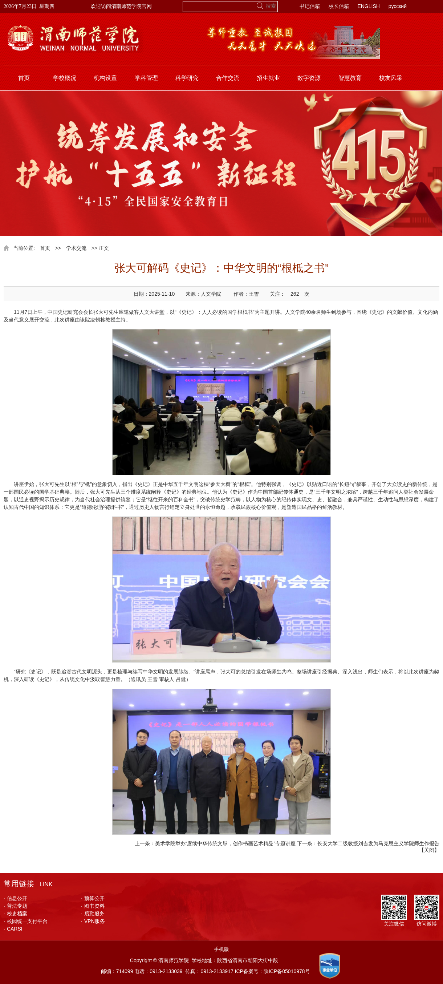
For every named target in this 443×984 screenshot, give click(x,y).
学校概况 (64, 78)
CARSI (13, 929)
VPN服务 (93, 921)
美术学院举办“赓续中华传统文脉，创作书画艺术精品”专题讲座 (225, 843)
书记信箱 (310, 6)
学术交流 (76, 248)
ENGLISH (368, 6)
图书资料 (93, 906)
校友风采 (390, 78)
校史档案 (15, 913)
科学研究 (187, 78)
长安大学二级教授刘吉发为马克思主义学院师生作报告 (378, 843)
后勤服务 (93, 913)
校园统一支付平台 (26, 921)
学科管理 (146, 78)
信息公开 (15, 898)
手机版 (221, 949)
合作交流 (227, 78)
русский (398, 6)
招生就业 (268, 78)
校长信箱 (339, 6)
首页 (24, 78)
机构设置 (105, 78)
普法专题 (15, 906)
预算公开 (93, 898)
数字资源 (309, 78)
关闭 (429, 850)
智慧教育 (350, 78)
